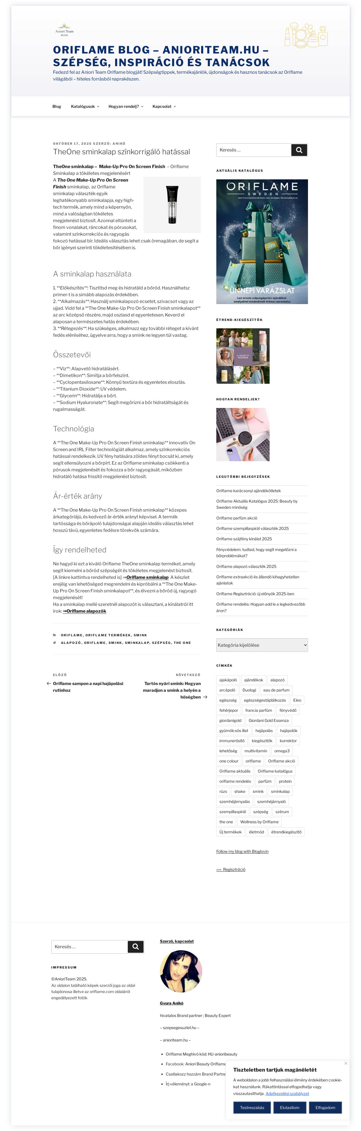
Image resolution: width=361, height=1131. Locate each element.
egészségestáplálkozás (265, 700)
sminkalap (137, 643)
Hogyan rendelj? (126, 106)
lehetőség (228, 750)
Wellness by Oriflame (259, 821)
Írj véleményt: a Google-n (188, 1083)
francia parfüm (258, 710)
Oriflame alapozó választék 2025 (246, 566)
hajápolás (264, 730)
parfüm (265, 781)
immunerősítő (232, 740)
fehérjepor (228, 710)
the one (182, 643)
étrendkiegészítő (286, 831)
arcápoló (227, 690)
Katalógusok (85, 106)
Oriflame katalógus (275, 771)
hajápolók (289, 730)
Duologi (249, 690)
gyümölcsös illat (233, 730)
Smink (141, 635)
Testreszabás (252, 1107)
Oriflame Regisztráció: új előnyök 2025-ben (255, 593)
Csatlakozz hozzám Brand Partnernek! (200, 1074)
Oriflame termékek (108, 635)
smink (115, 643)
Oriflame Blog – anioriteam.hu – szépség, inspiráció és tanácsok (161, 56)
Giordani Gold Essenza (269, 720)
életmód (256, 831)
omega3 (282, 750)
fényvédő (287, 710)
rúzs (223, 791)
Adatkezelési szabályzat (287, 1093)
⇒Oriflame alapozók (84, 611)
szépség (161, 643)
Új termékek (230, 831)
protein (285, 781)
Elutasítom (290, 1107)
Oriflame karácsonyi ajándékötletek (248, 490)
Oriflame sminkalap (147, 577)
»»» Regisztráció (230, 869)
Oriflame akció (281, 761)
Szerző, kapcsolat (177, 941)
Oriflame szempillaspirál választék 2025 (252, 528)
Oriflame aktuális (234, 771)
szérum (282, 811)
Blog (56, 106)
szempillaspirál (232, 811)
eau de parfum (276, 690)
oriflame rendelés (235, 781)
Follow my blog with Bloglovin (242, 851)
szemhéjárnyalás (234, 801)
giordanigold (230, 720)
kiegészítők (262, 740)
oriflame (95, 643)
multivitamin (256, 750)
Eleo (297, 700)
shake (239, 791)
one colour (228, 761)
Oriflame (72, 635)
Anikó (119, 144)
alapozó (71, 643)
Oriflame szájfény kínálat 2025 (244, 538)
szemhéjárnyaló (271, 801)
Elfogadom (325, 1107)
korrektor (288, 740)
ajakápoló (228, 679)
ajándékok (253, 679)
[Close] (346, 1063)
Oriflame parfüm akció (236, 518)
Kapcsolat (165, 106)
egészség (228, 700)
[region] (288, 1090)
